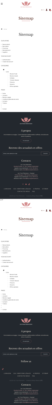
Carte (7, 72)
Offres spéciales (14, 86)
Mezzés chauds (14, 76)
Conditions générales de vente (10, 99)
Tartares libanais (14, 80)
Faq (33, 191)
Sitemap (45, 189)
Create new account (7, 61)
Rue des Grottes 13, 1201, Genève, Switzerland (26, 166)
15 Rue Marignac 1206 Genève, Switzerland (26, 175)
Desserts (12, 84)
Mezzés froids (13, 74)
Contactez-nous (23, 191)
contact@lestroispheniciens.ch (30, 170)
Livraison (7, 189)
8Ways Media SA (37, 196)
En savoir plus (26, 140)
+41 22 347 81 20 (33, 176)
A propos (36, 189)
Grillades (12, 78)
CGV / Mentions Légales (22, 189)
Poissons (12, 82)
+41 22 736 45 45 (33, 168)
